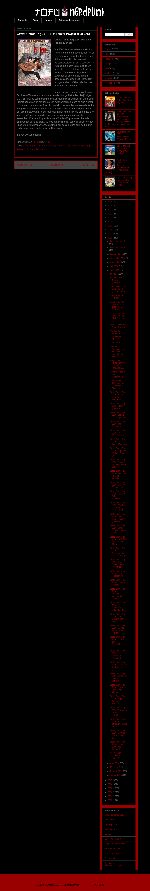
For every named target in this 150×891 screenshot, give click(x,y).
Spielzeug (109, 78)
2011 (110, 796)
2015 (110, 780)
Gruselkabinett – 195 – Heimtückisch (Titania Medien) (124, 135)
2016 (110, 238)
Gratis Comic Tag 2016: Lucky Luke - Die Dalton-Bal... (117, 745)
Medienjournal (111, 824)
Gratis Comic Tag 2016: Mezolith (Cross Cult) (117, 484)
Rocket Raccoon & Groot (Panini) (118, 326)
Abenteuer (30, 145)
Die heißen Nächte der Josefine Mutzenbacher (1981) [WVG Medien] (117, 166)
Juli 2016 (114, 266)
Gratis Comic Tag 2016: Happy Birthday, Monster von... (117, 700)
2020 (110, 221)
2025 (110, 202)
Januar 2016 (116, 775)
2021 (110, 218)
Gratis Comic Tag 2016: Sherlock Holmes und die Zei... (118, 463)
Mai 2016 (114, 274)
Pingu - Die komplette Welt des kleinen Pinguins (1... (117, 364)
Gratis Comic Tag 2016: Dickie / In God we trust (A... (118, 666)
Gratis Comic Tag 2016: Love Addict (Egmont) (118, 441)
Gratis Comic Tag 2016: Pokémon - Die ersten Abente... (118, 688)
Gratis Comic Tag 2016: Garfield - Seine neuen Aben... (118, 540)
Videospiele (110, 83)
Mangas (88, 145)
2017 (110, 233)
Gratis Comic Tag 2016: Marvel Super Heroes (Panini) (117, 629)
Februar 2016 (116, 771)
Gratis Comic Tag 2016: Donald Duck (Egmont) (118, 415)
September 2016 (118, 258)
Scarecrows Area (112, 853)
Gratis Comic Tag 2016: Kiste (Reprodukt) (117, 573)
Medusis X (109, 834)
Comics (50, 145)
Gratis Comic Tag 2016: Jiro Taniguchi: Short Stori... (118, 723)
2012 (110, 792)
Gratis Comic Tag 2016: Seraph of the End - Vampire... (118, 677)
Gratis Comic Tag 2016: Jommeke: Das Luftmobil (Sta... (118, 606)
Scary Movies (111, 858)
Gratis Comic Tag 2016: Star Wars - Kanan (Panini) (118, 711)
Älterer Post (88, 164)
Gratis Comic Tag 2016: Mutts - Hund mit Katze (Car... (118, 529)
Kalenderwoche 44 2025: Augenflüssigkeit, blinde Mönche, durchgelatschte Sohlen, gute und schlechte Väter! (118, 119)
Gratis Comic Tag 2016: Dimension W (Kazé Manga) (117, 552)
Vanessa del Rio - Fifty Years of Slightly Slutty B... (118, 317)
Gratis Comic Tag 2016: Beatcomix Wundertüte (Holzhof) (117, 594)
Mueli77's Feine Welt (114, 839)
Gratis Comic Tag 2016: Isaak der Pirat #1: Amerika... (118, 474)
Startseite (22, 20)
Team (36, 20)
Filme (107, 54)
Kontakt (48, 20)
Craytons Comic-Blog (114, 815)
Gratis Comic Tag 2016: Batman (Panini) (117, 582)
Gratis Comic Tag (74, 145)
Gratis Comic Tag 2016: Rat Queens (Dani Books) (117, 618)
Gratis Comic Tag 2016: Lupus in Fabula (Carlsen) (117, 495)
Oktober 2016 (116, 254)
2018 (110, 230)
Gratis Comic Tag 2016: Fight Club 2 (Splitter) (118, 432)
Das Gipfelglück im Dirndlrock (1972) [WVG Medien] (124, 149)
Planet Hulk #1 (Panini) (116, 296)
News (107, 68)
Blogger (109, 885)
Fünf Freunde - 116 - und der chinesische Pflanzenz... (117, 384)
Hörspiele (109, 59)
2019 (110, 226)
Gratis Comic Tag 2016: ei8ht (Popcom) (117, 423)
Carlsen (41, 145)
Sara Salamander (113, 848)
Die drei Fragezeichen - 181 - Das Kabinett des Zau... (118, 351)
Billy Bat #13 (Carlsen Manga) (115, 755)
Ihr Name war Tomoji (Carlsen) (116, 280)
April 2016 (115, 763)
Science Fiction (35, 149)
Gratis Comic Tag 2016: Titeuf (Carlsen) (117, 406)
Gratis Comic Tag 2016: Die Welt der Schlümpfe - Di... (118, 734)
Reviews (21, 149)
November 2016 (117, 247)
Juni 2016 (115, 270)
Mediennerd (110, 829)
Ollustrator (85, 885)
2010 (110, 800)
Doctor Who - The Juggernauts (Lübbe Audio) (118, 289)
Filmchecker (110, 819)
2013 (110, 788)
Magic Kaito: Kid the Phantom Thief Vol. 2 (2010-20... (117, 305)
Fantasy (59, 145)
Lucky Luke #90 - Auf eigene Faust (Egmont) (124, 100)
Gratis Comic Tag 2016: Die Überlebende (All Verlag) (117, 563)
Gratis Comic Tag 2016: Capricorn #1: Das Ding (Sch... (118, 452)
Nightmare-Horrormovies (116, 843)
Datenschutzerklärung (69, 20)
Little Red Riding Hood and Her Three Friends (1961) (124, 181)
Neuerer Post (25, 164)
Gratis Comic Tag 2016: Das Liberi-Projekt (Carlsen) (117, 517)
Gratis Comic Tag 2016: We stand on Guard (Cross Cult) (118, 506)
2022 (110, 214)
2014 (110, 784)
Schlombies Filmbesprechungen (114, 864)
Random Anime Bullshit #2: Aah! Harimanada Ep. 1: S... (118, 335)
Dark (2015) (115, 342)
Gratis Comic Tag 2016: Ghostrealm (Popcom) (117, 654)
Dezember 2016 (117, 241)
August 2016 (116, 262)
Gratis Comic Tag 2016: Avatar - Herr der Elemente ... (117, 396)
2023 (110, 209)
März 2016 (115, 767)
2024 (110, 205)
